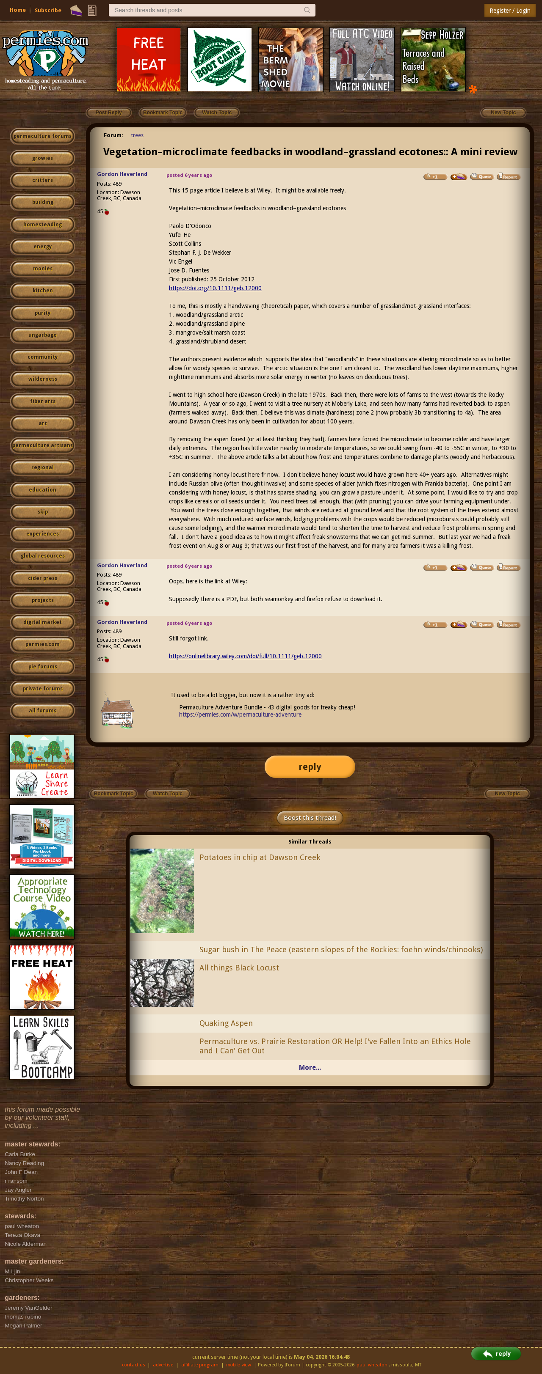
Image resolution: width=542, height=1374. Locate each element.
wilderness (42, 379)
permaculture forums (43, 136)
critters (42, 180)
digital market (42, 622)
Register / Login (510, 10)
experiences (42, 534)
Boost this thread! (310, 818)
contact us (133, 1365)
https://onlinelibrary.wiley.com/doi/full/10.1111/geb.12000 (245, 656)
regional (42, 467)
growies (42, 158)
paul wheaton (372, 1365)
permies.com (42, 644)
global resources (43, 556)
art (43, 423)
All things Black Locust (239, 967)
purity (42, 313)
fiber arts (42, 401)
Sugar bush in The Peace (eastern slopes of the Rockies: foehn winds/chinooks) (341, 949)
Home (18, 10)
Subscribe (48, 10)
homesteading (42, 225)
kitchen (43, 291)
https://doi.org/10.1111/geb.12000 (215, 288)
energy (42, 247)
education (42, 490)
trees (137, 135)
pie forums (42, 667)
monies (43, 269)
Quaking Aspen (226, 1023)
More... (310, 1067)
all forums (42, 711)
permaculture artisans (42, 445)
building (42, 202)
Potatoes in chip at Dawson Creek (260, 857)
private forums (43, 689)
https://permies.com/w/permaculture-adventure (240, 714)
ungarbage (42, 335)
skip (43, 512)
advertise (163, 1365)
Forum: (113, 135)
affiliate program (199, 1365)
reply (310, 766)
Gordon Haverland (122, 174)
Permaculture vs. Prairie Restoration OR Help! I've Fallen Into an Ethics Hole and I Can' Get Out (335, 1046)
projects (43, 600)
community (43, 357)
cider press (42, 578)
